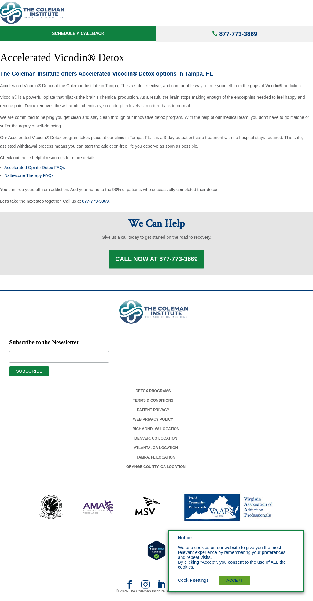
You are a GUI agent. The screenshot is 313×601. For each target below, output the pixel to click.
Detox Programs (153, 394)
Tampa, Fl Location (155, 460)
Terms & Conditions (153, 403)
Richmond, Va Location (155, 432)
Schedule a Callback (78, 33)
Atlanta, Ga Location (156, 450)
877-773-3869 (238, 34)
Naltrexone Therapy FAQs (29, 175)
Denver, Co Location (155, 441)
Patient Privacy (153, 413)
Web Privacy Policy (153, 422)
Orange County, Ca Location (156, 469)
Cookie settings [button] (193, 580)
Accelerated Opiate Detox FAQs (34, 167)
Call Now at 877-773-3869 (156, 260)
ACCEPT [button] (234, 580)
